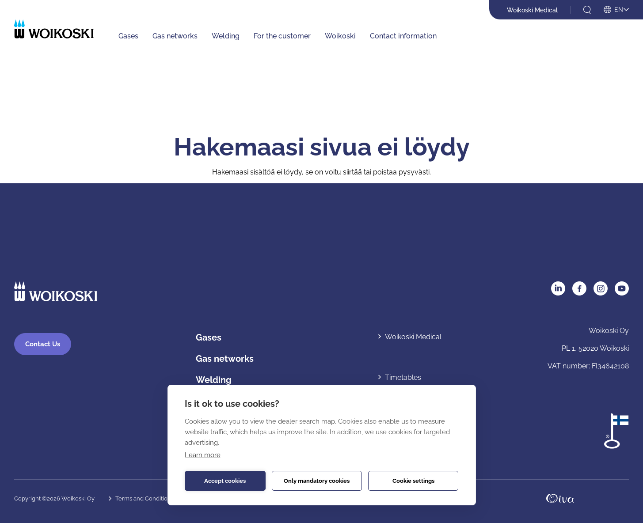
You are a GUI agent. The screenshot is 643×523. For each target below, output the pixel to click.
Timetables (403, 377)
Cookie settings (413, 481)
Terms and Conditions (144, 498)
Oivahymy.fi (560, 498)
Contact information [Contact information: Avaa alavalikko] (403, 36)
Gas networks (225, 359)
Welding (214, 380)
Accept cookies (225, 481)
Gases (208, 338)
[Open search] (587, 10)
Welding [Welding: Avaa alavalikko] (226, 36)
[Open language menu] (616, 10)
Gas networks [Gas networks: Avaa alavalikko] (175, 36)
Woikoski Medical (532, 10)
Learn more (203, 455)
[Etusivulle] (54, 28)
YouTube (622, 288)
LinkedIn (558, 288)
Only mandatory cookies (317, 481)
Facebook (579, 288)
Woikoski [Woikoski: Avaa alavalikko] (340, 36)
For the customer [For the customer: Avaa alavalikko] (282, 36)
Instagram (601, 288)
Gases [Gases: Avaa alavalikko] (128, 36)
